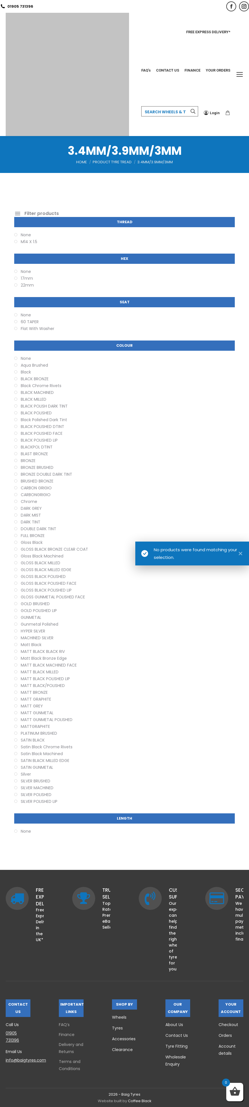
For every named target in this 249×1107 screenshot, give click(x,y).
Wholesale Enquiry (175, 1060)
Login (212, 112)
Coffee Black (140, 1101)
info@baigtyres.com (26, 1060)
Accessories (124, 1039)
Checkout (228, 1024)
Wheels (119, 1017)
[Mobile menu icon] (239, 74)
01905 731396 (16, 6)
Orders (225, 1035)
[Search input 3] (165, 111)
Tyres (117, 1028)
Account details (227, 1049)
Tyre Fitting (176, 1046)
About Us (174, 1024)
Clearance (122, 1049)
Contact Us (176, 1035)
